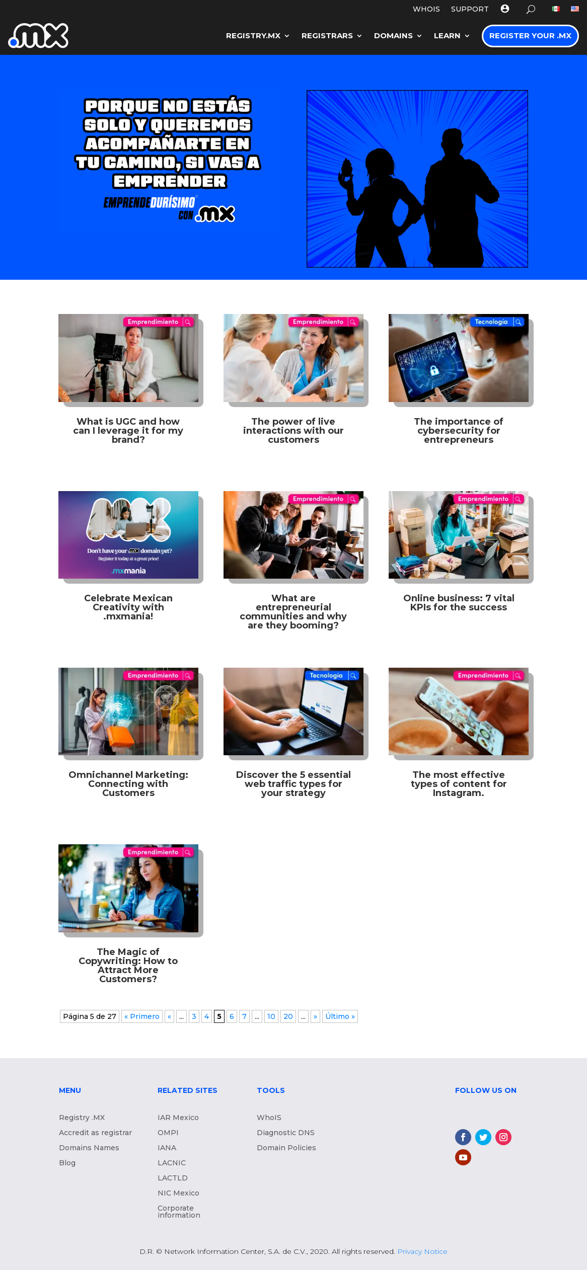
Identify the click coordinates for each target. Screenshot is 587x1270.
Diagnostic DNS (286, 1133)
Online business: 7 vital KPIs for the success (459, 603)
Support (470, 10)
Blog (67, 1163)
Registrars (327, 35)
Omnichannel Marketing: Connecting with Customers (128, 784)
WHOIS (426, 10)
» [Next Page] (315, 1016)
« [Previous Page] (169, 1016)
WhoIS (269, 1118)
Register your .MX (530, 35)
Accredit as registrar (95, 1133)
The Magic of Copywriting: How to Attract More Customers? (128, 965)
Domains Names (89, 1148)
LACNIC (172, 1163)
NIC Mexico (178, 1193)
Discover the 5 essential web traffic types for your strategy (293, 784)
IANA (167, 1148)
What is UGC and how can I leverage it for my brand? (128, 430)
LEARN (447, 35)
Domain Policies (286, 1148)
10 (271, 1016)
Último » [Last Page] (340, 1016)
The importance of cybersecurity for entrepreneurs (458, 430)
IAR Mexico (178, 1118)
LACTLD (173, 1178)
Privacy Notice (422, 1251)
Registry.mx (253, 35)
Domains (393, 35)
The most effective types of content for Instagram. (459, 784)
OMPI (168, 1133)
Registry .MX (82, 1118)
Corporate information (179, 1212)
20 (288, 1016)
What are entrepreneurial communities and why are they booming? (293, 612)
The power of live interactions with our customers (293, 430)
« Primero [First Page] (142, 1016)
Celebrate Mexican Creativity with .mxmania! (128, 607)
